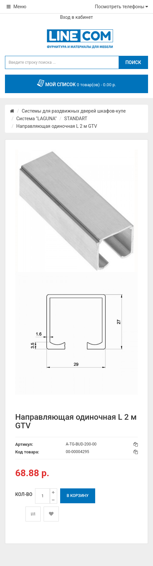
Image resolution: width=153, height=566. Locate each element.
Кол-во (23, 494)
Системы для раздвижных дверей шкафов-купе (74, 111)
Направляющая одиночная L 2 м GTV (56, 126)
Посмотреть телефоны (121, 6)
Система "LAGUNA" (36, 118)
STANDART (75, 118)
